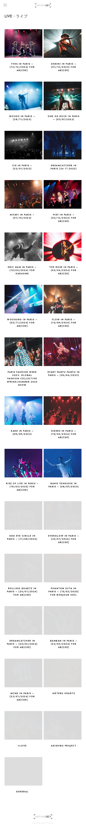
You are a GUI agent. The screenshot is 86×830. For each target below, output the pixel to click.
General (22, 791)
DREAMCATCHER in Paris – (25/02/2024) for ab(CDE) (22, 644)
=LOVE (22, 745)
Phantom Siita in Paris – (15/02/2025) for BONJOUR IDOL (63, 591)
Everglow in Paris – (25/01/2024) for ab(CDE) (63, 539)
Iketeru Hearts (63, 693)
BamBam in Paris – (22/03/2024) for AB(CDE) (63, 644)
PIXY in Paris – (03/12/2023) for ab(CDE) (63, 218)
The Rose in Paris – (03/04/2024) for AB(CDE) (63, 270)
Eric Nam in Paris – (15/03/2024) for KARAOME (22, 270)
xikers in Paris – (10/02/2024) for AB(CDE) (63, 434)
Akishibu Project (63, 745)
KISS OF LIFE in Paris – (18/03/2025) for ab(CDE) (22, 486)
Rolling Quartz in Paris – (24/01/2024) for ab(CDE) (22, 591)
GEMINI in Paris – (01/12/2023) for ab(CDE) (64, 67)
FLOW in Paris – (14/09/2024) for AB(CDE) (63, 322)
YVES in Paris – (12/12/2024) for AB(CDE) (22, 67)
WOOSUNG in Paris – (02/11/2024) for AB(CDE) (22, 322)
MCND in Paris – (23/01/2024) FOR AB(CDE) (22, 696)
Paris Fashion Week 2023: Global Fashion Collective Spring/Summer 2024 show (22, 378)
